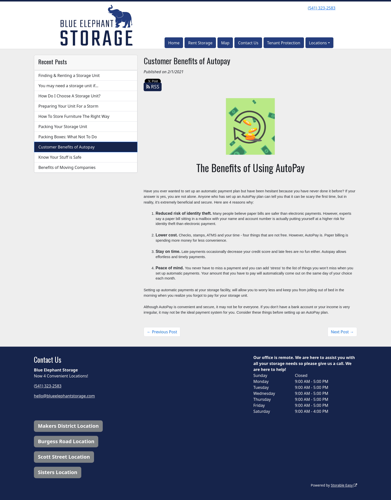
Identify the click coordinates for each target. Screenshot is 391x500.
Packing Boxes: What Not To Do (67, 137)
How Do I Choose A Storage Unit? (69, 96)
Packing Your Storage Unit (62, 126)
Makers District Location (68, 426)
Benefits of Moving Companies (67, 167)
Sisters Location (57, 472)
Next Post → (342, 332)
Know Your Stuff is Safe (59, 157)
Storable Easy (344, 485)
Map (225, 43)
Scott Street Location (64, 456)
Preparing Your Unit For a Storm (68, 106)
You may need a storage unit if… (68, 85)
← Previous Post (162, 332)
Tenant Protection (283, 43)
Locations (318, 43)
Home (174, 43)
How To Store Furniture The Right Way (73, 116)
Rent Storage (200, 43)
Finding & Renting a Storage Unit (69, 75)
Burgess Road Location (66, 441)
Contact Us (248, 43)
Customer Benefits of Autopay (66, 147)
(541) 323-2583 (321, 8)
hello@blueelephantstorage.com (64, 396)
